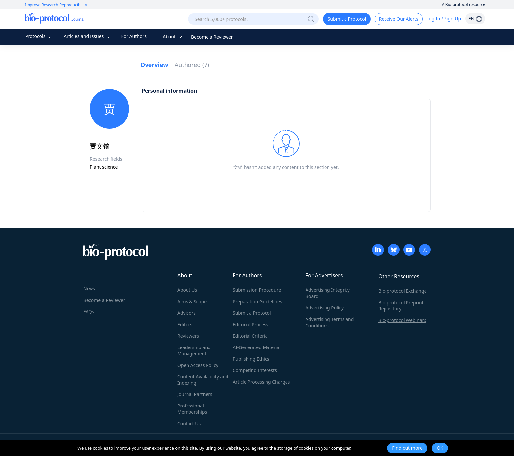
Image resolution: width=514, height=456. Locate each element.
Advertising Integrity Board (328, 293)
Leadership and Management (194, 350)
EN (475, 18)
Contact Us (189, 423)
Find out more (407, 448)
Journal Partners (194, 394)
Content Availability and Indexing (202, 379)
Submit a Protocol (347, 19)
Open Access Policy (197, 365)
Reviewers (188, 336)
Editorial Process (250, 324)
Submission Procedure (257, 290)
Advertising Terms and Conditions (330, 322)
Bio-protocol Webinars (402, 320)
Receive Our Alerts (398, 19)
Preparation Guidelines (257, 301)
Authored (192, 65)
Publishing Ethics (251, 359)
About (173, 36)
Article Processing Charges (261, 382)
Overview (154, 65)
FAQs (88, 311)
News (89, 289)
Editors (184, 324)
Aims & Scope (192, 301)
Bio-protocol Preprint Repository (401, 305)
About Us (187, 290)
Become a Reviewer (212, 37)
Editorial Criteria (250, 336)
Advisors (186, 313)
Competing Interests (255, 370)
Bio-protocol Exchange (402, 291)
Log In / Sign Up (443, 18)
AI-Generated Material (257, 347)
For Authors (137, 36)
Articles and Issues (87, 36)
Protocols (39, 36)
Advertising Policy (325, 308)
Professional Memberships (192, 409)
